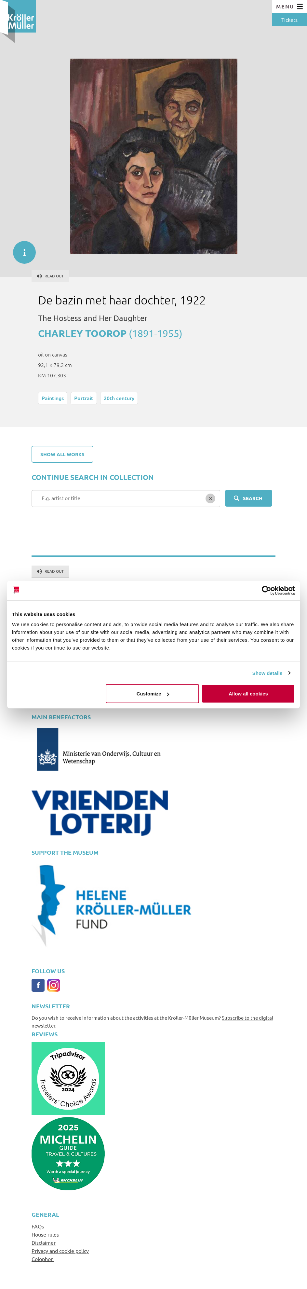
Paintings (53, 397)
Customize (153, 693)
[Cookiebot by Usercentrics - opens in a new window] (266, 590)
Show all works (62, 454)
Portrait (83, 397)
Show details (267, 673)
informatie (21, 249)
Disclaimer (44, 1242)
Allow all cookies (248, 693)
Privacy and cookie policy (60, 1250)
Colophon (43, 1258)
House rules (45, 1234)
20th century (119, 397)
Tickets (289, 19)
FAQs (38, 1226)
